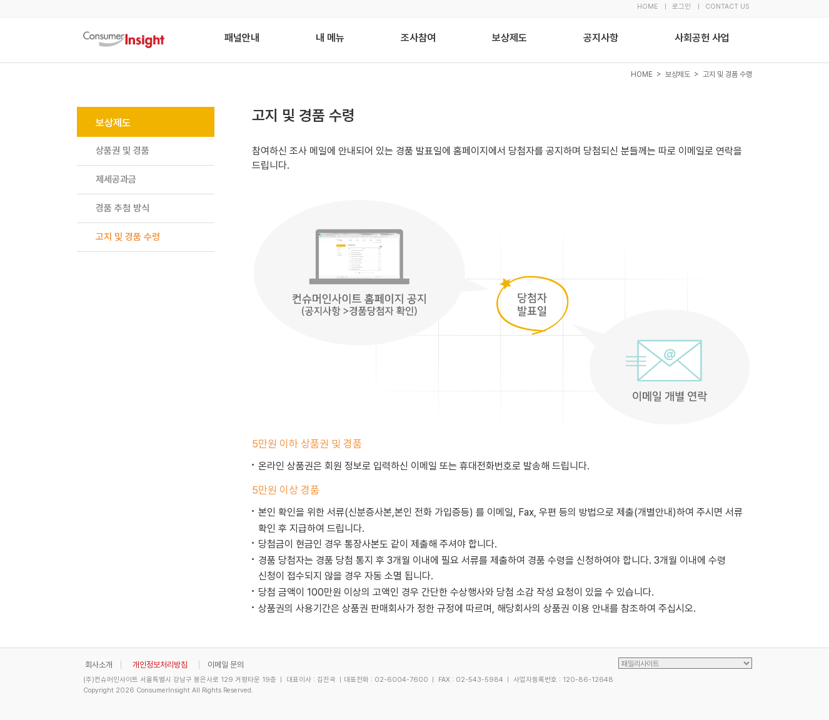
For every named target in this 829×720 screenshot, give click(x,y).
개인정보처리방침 (160, 665)
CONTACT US (727, 6)
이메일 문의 (226, 665)
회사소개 (99, 665)
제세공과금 (116, 179)
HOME (647, 6)
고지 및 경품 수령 (128, 236)
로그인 (681, 6)
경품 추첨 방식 (122, 208)
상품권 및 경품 (122, 150)
